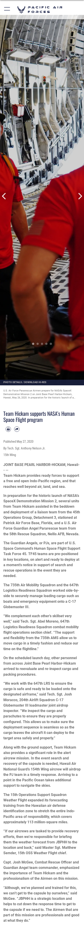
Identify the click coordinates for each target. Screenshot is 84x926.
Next (80, 196)
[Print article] (8, 429)
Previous (4, 196)
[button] (7, 9)
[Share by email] (16, 429)
